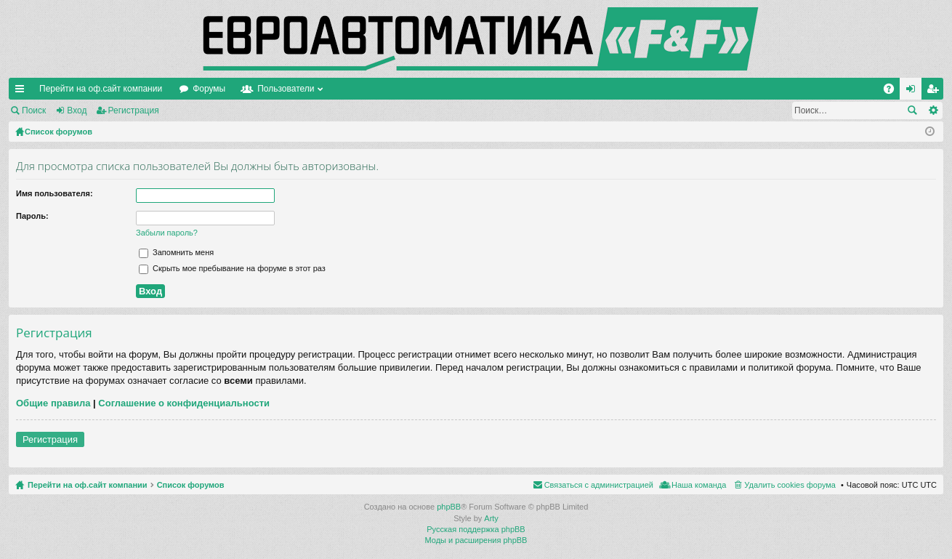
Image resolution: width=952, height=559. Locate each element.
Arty (491, 518)
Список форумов (191, 484)
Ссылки (23, 92)
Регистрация (133, 110)
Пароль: (32, 216)
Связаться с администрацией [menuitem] (598, 484)
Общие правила (53, 403)
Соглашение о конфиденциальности (184, 403)
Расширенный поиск (933, 110)
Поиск (34, 110)
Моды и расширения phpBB (476, 540)
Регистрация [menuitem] (935, 92)
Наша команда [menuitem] (698, 484)
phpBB (449, 506)
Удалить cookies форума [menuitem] (790, 484)
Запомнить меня (176, 252)
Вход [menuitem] (913, 92)
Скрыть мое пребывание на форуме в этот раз (232, 268)
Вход (76, 110)
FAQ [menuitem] (893, 92)
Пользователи (285, 89)
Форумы (209, 89)
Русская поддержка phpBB (476, 529)
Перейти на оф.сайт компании (100, 89)
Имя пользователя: (54, 193)
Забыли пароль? (167, 232)
